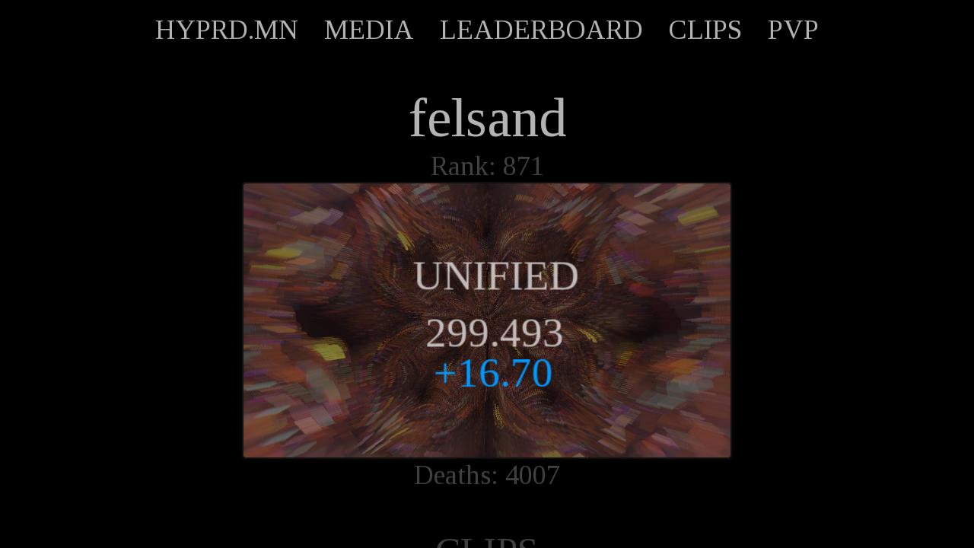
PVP (793, 29)
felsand (487, 118)
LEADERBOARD (541, 29)
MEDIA (369, 29)
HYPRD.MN (226, 29)
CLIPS (705, 29)
